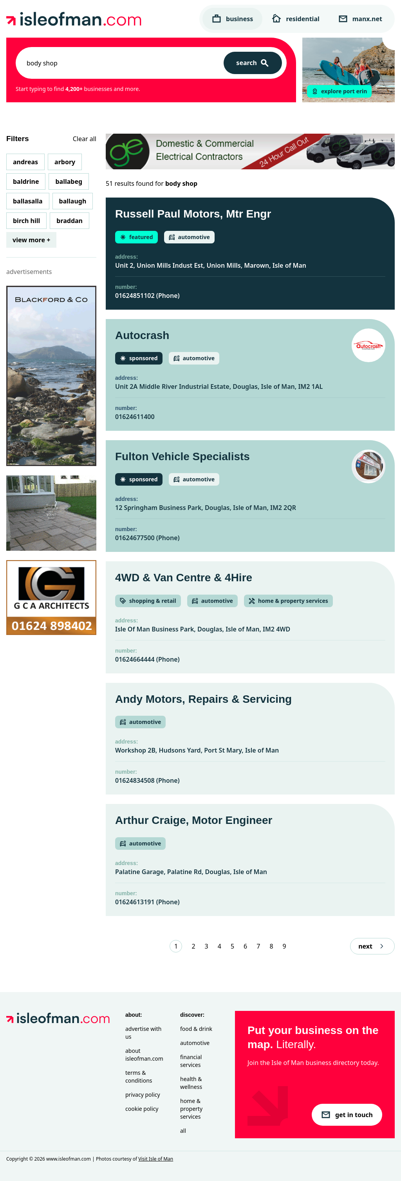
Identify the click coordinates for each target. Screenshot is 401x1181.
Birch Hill (26, 220)
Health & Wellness (191, 1082)
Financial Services (191, 1061)
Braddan (69, 220)
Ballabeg (68, 181)
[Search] (253, 63)
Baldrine (26, 181)
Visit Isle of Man (155, 1159)
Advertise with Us (143, 1032)
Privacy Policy (142, 1094)
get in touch (347, 1114)
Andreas (25, 162)
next (372, 946)
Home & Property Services (191, 1108)
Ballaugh (73, 201)
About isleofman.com (144, 1054)
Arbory (64, 162)
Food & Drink (196, 1028)
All (183, 1130)
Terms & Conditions (138, 1076)
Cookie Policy (141, 1108)
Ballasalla (28, 201)
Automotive (195, 1043)
